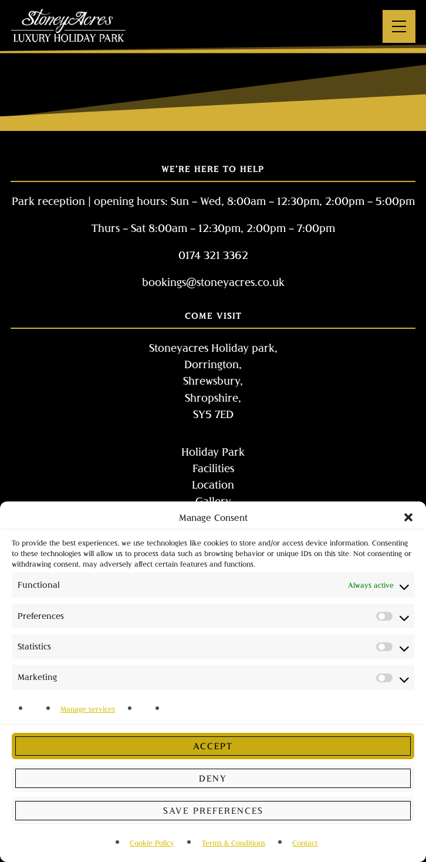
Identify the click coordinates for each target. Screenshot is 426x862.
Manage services (87, 709)
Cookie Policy (152, 843)
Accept (213, 745)
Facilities (213, 468)
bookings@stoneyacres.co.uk (213, 282)
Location (213, 484)
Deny (213, 778)
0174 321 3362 (213, 255)
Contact (304, 843)
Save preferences (213, 810)
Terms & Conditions (233, 843)
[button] (408, 517)
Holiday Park (213, 452)
